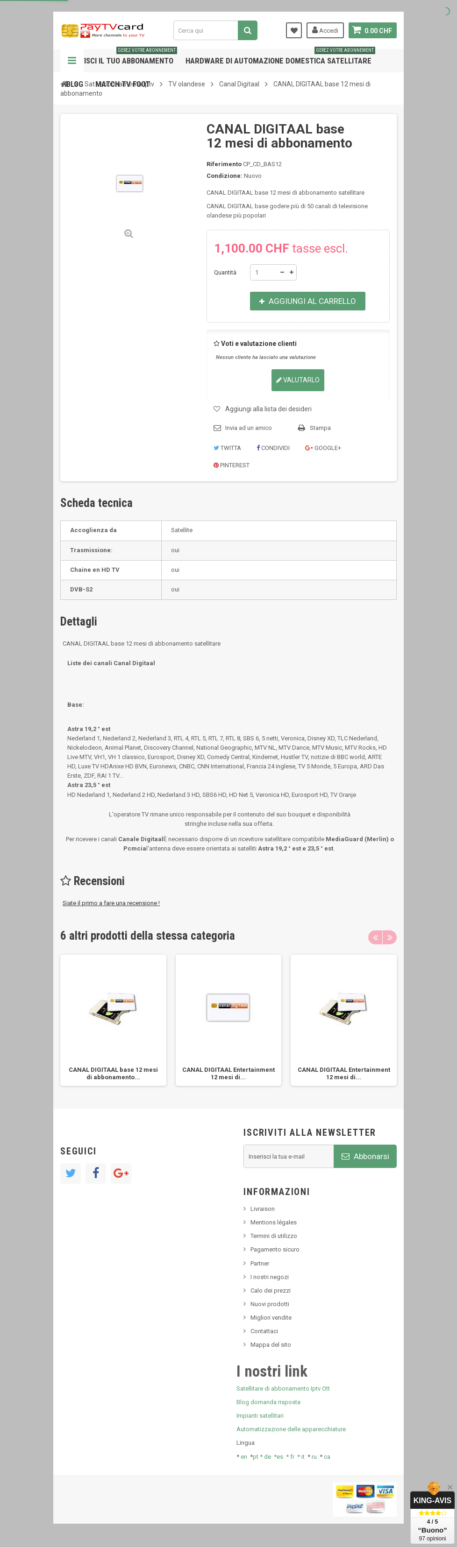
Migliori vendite (271, 1317)
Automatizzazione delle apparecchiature (291, 1429)
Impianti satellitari (260, 1415)
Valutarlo (298, 380)
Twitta (227, 447)
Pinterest (232, 465)
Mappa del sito (270, 1344)
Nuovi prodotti (269, 1304)
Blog (74, 84)
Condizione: (225, 175)
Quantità (225, 272)
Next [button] (390, 937)
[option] (113, 1020)
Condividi (273, 447)
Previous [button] (375, 937)
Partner (259, 1263)
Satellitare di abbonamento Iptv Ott (283, 1388)
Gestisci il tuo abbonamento (121, 57)
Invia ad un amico (248, 427)
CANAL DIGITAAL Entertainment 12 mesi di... (228, 1073)
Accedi (325, 30)
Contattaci (264, 1331)
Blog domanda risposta (268, 1402)
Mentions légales (273, 1222)
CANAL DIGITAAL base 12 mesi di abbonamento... (113, 1073)
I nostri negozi (269, 1276)
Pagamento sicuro (275, 1249)
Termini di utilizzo (273, 1235)
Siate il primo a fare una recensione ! (111, 903)
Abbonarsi (365, 1156)
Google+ (323, 447)
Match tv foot (122, 84)
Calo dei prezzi (270, 1290)
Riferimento (224, 164)
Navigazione (72, 60)
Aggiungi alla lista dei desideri (268, 409)
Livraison (262, 1208)
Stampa (320, 427)
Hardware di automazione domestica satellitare (280, 57)
